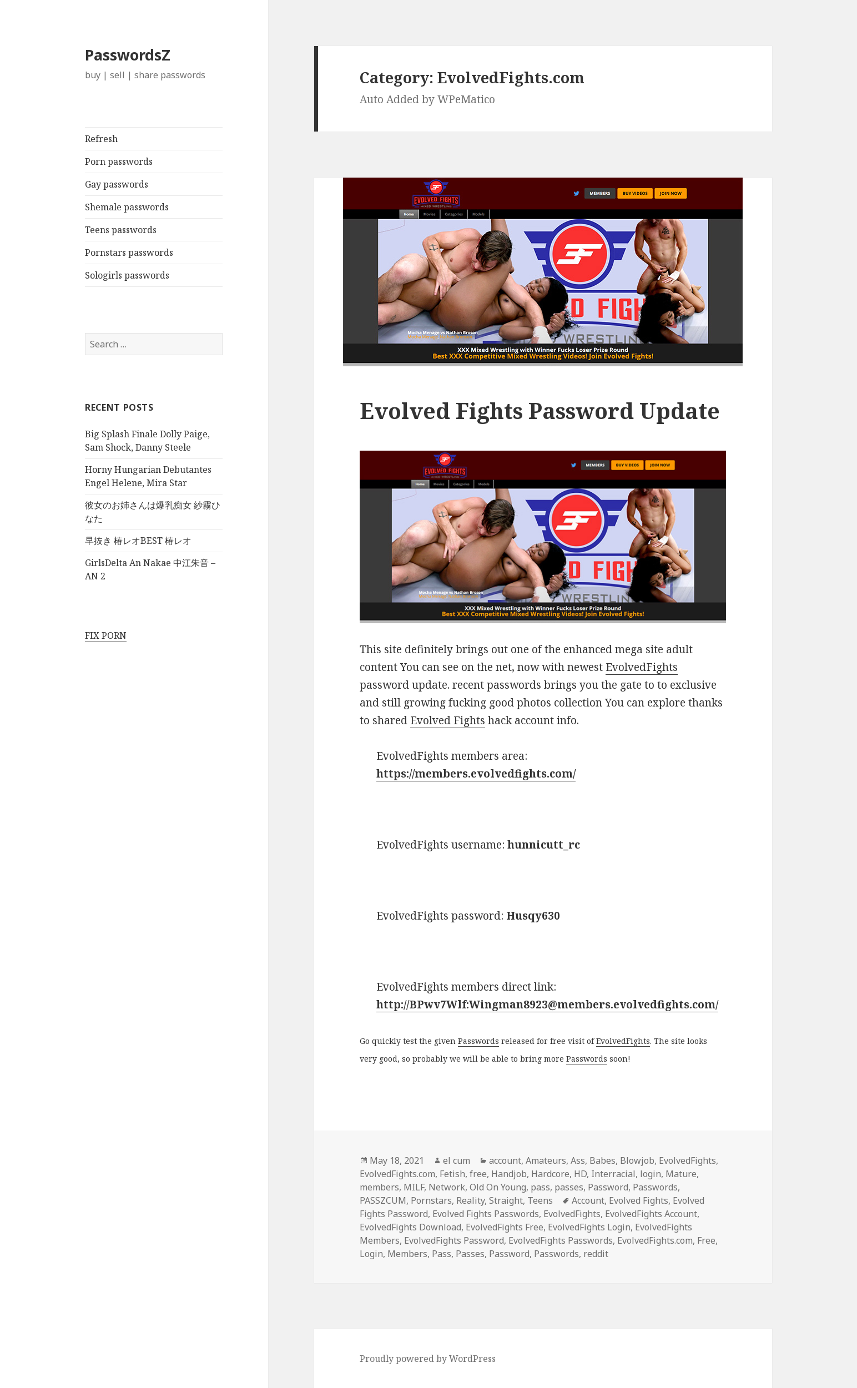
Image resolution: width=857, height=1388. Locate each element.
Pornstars (431, 1200)
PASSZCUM (383, 1200)
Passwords (478, 1041)
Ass (578, 1160)
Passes (470, 1254)
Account (588, 1200)
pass (540, 1187)
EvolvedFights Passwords (560, 1240)
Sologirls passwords (127, 275)
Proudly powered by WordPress (428, 1358)
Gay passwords (116, 184)
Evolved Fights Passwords (485, 1214)
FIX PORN (106, 635)
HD (580, 1174)
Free (706, 1240)
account (505, 1160)
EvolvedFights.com (397, 1174)
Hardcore (550, 1174)
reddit (595, 1254)
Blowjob (637, 1160)
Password (608, 1187)
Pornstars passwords (129, 252)
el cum (456, 1160)
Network (446, 1187)
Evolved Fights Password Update (540, 410)
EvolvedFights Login (589, 1227)
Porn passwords (119, 161)
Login (371, 1254)
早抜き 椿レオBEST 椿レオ (138, 540)
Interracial (613, 1174)
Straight (506, 1200)
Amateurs (546, 1160)
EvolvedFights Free (504, 1227)
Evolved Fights (447, 720)
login (650, 1174)
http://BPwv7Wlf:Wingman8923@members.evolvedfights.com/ (547, 1004)
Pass (441, 1254)
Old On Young (498, 1187)
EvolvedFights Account (651, 1214)
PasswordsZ (127, 54)
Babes (602, 1160)
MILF (414, 1187)
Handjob (509, 1174)
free (478, 1174)
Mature (681, 1174)
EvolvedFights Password (454, 1240)
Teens (540, 1200)
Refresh (101, 139)
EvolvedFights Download (410, 1227)
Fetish (452, 1174)
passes (568, 1187)
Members (407, 1254)
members (379, 1187)
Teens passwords (121, 230)
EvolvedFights (642, 667)
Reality (470, 1200)
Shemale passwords (127, 207)
